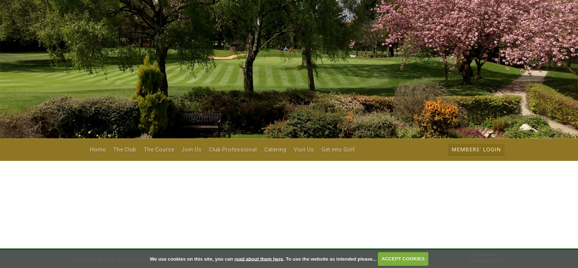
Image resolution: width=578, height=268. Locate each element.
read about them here (258, 258)
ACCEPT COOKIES (403, 258)
